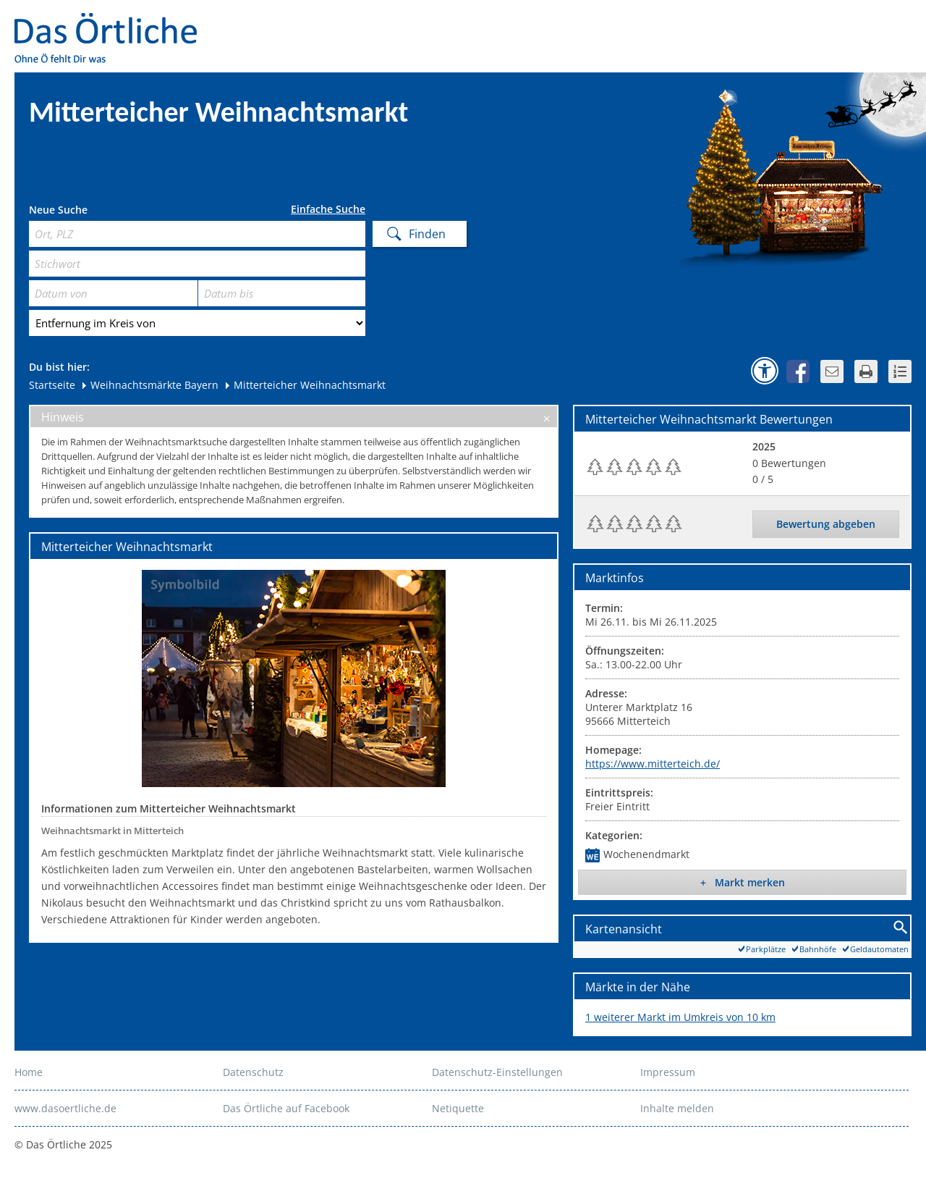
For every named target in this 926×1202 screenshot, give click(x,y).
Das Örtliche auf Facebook (286, 1108)
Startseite (52, 385)
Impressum (667, 1072)
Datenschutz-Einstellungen (497, 1072)
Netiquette (458, 1108)
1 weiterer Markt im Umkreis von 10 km (680, 1017)
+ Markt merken (742, 882)
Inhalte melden (677, 1108)
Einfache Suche (328, 209)
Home (28, 1072)
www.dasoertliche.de (65, 1108)
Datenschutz (253, 1072)
